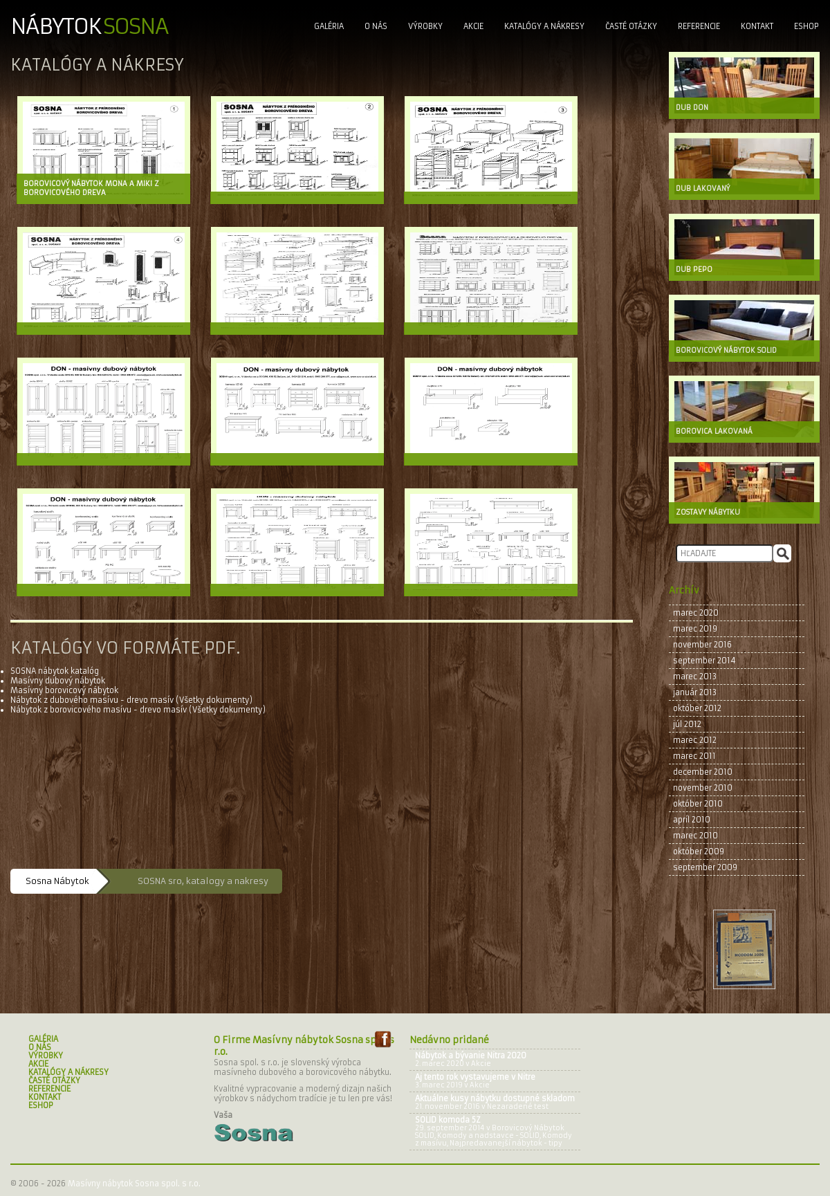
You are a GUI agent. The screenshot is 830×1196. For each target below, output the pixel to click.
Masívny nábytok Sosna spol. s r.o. (134, 1183)
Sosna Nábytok (57, 881)
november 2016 (702, 645)
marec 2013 (695, 676)
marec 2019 (695, 629)
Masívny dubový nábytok (57, 681)
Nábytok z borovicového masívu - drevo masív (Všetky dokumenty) (138, 710)
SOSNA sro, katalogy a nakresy (203, 881)
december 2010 (702, 772)
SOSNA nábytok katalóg (54, 671)
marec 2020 (696, 613)
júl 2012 (687, 724)
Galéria (329, 26)
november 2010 (702, 788)
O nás (376, 26)
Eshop (806, 26)
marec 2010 (695, 835)
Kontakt (757, 26)
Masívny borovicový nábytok (64, 690)
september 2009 (705, 867)
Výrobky (425, 26)
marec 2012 (695, 740)
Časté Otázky (631, 26)
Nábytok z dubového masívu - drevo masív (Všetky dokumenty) (131, 700)
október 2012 (697, 708)
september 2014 (704, 660)
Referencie (699, 26)
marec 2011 (694, 756)
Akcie (473, 26)
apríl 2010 (691, 820)
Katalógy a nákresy (544, 26)
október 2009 (698, 851)
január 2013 (695, 692)
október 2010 (698, 804)
